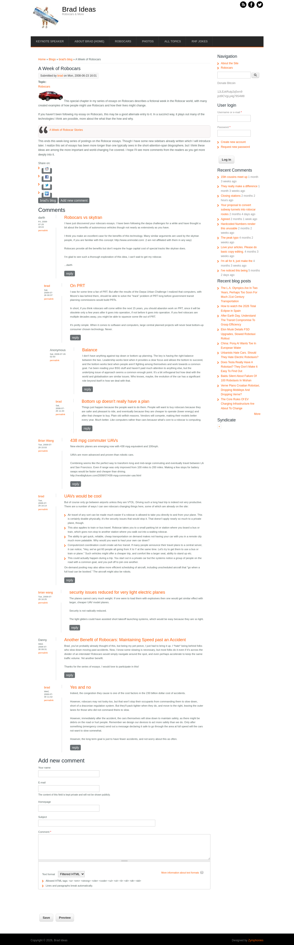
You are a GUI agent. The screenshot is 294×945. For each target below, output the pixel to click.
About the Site (229, 63)
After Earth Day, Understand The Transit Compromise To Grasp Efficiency (238, 320)
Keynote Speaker (50, 41)
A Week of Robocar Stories (66, 130)
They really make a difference (239, 186)
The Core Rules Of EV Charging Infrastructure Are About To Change (237, 404)
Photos (148, 41)
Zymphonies (255, 940)
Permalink (43, 230)
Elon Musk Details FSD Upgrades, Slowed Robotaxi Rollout (238, 334)
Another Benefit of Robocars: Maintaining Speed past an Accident (125, 639)
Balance (89, 350)
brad (60, 75)
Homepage (44, 801)
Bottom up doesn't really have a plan (115, 401)
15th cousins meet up (234, 177)
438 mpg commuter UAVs (94, 440)
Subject (42, 817)
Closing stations (231, 195)
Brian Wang (46, 440)
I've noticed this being (234, 270)
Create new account (233, 142)
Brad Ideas (79, 9)
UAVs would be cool (82, 496)
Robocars (123, 41)
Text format (49, 874)
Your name (44, 767)
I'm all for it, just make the (237, 261)
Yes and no (80, 687)
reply (69, 273)
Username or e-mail (229, 112)
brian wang (45, 592)
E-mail (42, 782)
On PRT (77, 285)
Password (223, 127)
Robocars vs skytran (83, 217)
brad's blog (65, 59)
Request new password (235, 147)
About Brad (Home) (89, 41)
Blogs (52, 59)
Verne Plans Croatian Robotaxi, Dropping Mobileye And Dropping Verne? (240, 390)
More (257, 414)
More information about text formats (180, 872)
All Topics (172, 41)
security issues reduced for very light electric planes (117, 592)
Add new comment (74, 200)
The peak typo (230, 237)
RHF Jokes (200, 41)
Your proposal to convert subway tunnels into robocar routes (238, 209)
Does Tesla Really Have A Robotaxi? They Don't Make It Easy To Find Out (239, 367)
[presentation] (73, 898)
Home (42, 59)
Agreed (225, 219)
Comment (44, 831)
